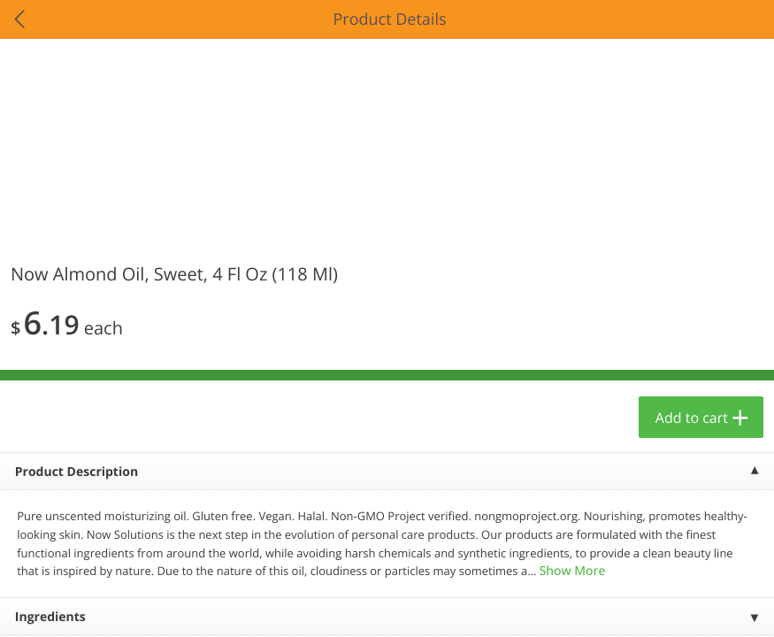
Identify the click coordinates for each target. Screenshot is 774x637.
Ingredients (50, 617)
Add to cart (691, 417)
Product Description (76, 472)
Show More (573, 571)
